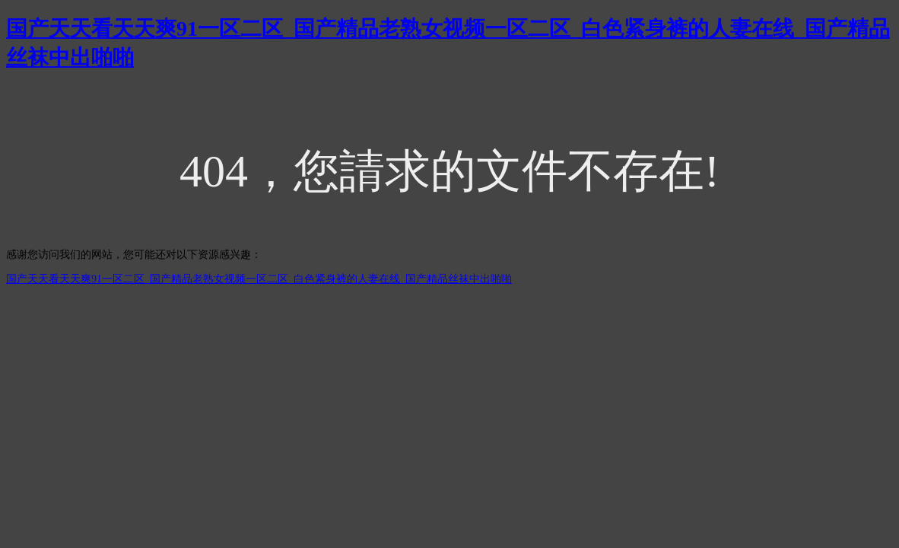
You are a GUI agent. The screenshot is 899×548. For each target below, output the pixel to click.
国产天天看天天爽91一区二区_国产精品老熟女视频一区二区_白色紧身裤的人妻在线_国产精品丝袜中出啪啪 (259, 279)
